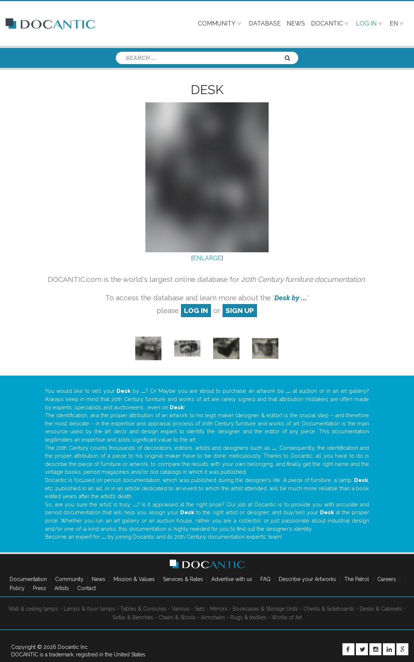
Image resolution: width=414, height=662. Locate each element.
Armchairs (213, 617)
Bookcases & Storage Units (265, 609)
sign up (240, 310)
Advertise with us (231, 579)
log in (196, 310)
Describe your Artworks (307, 579)
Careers (386, 579)
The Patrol (356, 579)
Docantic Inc (73, 647)
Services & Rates (183, 579)
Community (69, 579)
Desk (207, 89)
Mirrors (218, 609)
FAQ (265, 579)
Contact (86, 588)
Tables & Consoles (143, 609)
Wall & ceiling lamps (33, 609)
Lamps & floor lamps (89, 609)
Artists (61, 588)
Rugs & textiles (248, 617)
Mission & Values (134, 579)
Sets (200, 609)
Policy (17, 588)
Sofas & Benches (132, 617)
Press (39, 588)
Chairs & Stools (177, 617)
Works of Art (287, 617)
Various (181, 609)
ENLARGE (207, 258)
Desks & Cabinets (381, 609)
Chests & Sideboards (328, 609)
